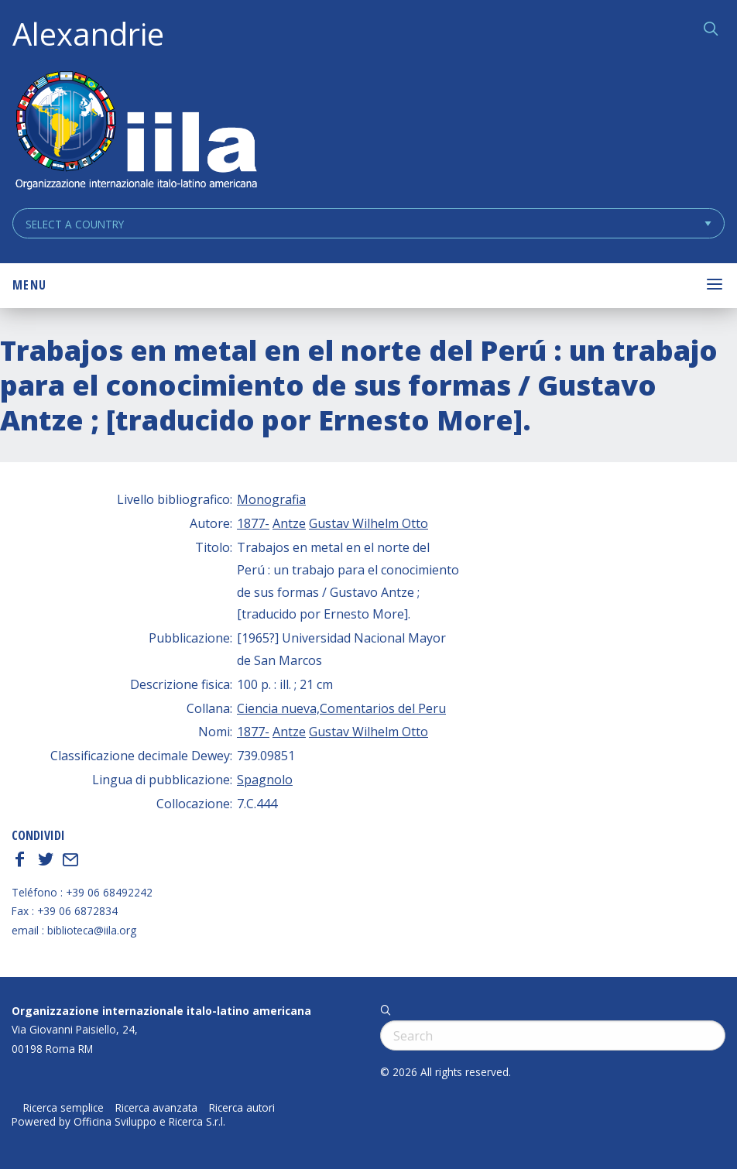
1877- (253, 523)
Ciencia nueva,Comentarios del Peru (341, 708)
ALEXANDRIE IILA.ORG (135, 132)
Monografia (271, 499)
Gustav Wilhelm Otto (368, 523)
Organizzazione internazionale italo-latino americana (161, 1010)
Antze (289, 523)
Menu (29, 284)
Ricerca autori (242, 1107)
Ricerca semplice (63, 1107)
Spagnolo (265, 779)
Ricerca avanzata (156, 1107)
